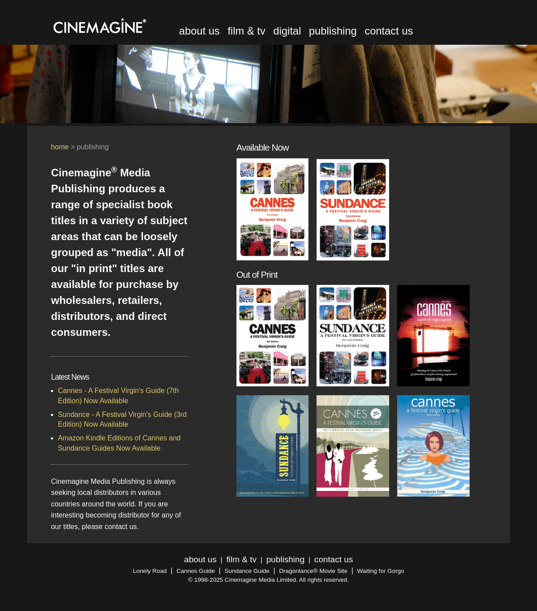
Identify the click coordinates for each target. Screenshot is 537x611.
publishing (333, 31)
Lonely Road (149, 571)
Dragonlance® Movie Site (313, 571)
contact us (389, 31)
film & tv (246, 31)
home (60, 147)
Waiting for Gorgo (380, 571)
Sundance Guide (246, 571)
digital (287, 31)
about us (199, 31)
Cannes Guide (195, 571)
